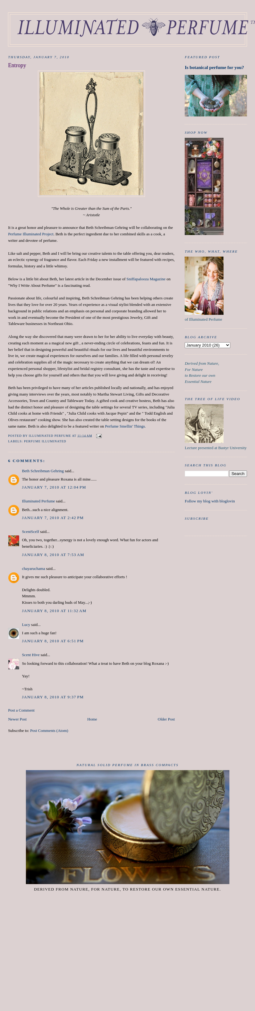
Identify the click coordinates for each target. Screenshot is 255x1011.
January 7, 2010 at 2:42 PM (53, 517)
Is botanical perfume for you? (214, 67)
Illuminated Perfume (38, 501)
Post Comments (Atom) (49, 730)
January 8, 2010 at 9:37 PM (53, 697)
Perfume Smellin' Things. (125, 426)
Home (92, 719)
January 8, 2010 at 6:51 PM (53, 641)
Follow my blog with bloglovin (210, 501)
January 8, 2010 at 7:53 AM (53, 554)
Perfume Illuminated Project (30, 234)
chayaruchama (33, 568)
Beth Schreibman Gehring (43, 471)
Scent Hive (30, 654)
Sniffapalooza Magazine (145, 279)
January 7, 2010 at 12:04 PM (54, 487)
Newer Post (17, 719)
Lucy (26, 624)
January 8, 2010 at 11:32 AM (54, 610)
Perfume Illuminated (45, 441)
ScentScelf (30, 531)
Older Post (166, 719)
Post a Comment (21, 710)
